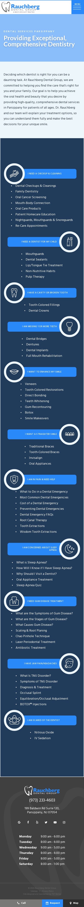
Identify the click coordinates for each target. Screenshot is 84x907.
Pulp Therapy (35, 276)
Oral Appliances (40, 463)
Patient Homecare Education (35, 214)
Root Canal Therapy (33, 520)
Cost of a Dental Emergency (39, 503)
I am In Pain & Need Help (41, 479)
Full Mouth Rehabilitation (44, 356)
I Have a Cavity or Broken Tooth (47, 293)
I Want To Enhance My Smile (44, 372)
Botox (29, 412)
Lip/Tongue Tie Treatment (44, 265)
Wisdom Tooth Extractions (38, 532)
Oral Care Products (28, 208)
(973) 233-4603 (42, 800)
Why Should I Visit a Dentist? (36, 574)
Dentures (32, 344)
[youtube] (55, 822)
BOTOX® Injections (33, 704)
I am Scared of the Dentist (43, 720)
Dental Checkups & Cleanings (35, 186)
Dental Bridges (36, 339)
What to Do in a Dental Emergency (44, 491)
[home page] (20, 7)
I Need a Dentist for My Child (39, 242)
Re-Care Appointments (31, 226)
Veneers (30, 384)
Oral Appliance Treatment (34, 579)
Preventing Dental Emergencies (42, 509)
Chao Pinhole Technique (33, 636)
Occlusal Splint (30, 693)
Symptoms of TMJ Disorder (39, 681)
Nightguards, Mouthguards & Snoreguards (44, 220)
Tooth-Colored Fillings (44, 305)
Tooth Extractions (32, 526)
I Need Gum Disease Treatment (45, 601)
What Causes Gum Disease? (34, 625)
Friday (24, 858)
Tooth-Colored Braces (44, 452)
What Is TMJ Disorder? (35, 675)
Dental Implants (37, 350)
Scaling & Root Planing (31, 630)
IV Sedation (42, 738)
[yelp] (37, 822)
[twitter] (46, 822)
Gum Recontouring (38, 407)
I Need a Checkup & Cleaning (44, 174)
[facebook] (28, 822)
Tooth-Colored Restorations (44, 390)
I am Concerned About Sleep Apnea (39, 549)
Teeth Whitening (37, 401)
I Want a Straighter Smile (41, 434)
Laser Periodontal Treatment (35, 642)
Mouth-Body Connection (32, 203)
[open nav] (77, 7)
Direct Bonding (35, 395)
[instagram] (64, 822)
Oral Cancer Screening (30, 197)
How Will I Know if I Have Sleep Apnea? (44, 568)
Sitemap (34, 891)
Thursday (26, 853)
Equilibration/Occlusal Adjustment (44, 698)
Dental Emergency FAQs (36, 514)
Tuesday (25, 842)
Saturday (26, 864)
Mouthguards (35, 254)
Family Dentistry (26, 191)
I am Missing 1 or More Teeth (39, 326)
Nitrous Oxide (44, 732)
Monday (25, 836)
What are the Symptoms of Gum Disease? (44, 613)
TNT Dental (56, 894)
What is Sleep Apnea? (31, 562)
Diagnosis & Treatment (36, 687)
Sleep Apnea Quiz (29, 585)
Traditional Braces (41, 446)
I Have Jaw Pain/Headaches (40, 663)
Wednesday (28, 847)
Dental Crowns (39, 310)
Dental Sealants (36, 259)
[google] (19, 822)
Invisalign (35, 458)
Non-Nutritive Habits (40, 271)
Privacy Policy (47, 891)
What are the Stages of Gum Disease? (41, 619)
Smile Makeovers (37, 418)
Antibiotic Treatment (31, 647)
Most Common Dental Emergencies (44, 497)
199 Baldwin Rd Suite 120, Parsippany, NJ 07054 (42, 810)
